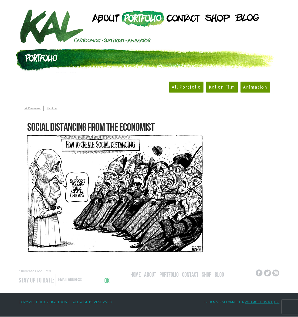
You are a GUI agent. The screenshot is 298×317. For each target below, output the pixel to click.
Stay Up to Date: (36, 279)
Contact (196, 274)
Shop (213, 274)
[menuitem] (104, 18)
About (152, 274)
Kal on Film (219, 87)
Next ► (52, 109)
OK (107, 280)
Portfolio (172, 274)
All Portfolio (181, 87)
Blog (227, 274)
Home (136, 274)
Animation (254, 87)
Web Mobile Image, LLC (261, 302)
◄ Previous (32, 109)
